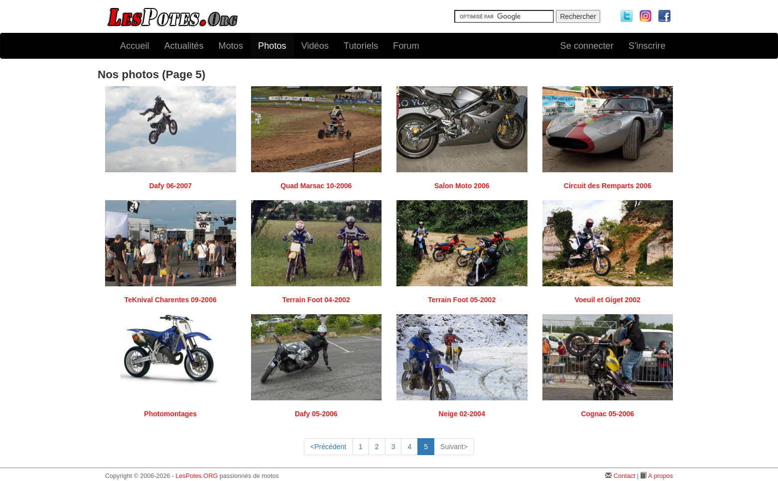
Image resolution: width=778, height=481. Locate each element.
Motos (231, 46)
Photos (272, 46)
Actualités (184, 46)
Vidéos (315, 46)
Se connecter (587, 46)
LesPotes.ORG (197, 476)
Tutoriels (361, 46)
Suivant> (454, 447)
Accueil (134, 46)
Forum (406, 46)
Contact (624, 476)
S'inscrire (647, 46)
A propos (660, 476)
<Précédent (328, 447)
